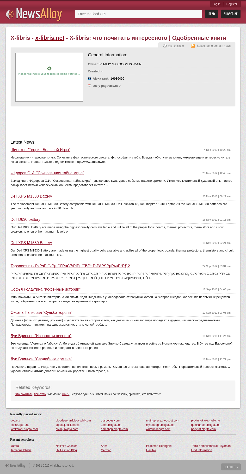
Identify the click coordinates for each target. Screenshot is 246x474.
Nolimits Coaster (66, 446)
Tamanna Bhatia (21, 450)
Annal (104, 446)
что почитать (23, 394)
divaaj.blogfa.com (67, 429)
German (106, 450)
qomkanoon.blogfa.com (206, 425)
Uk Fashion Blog (66, 450)
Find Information (201, 450)
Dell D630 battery (25, 220)
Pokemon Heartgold (159, 446)
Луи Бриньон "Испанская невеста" (41, 336)
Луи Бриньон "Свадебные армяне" (41, 359)
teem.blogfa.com (111, 425)
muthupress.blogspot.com (162, 420)
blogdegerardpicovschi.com (73, 420)
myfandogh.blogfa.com (160, 425)
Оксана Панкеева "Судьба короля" (41, 313)
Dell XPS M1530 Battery (31, 243)
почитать (40, 394)
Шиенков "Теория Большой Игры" (40, 150)
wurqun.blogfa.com (158, 429)
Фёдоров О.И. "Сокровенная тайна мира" (47, 173)
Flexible (151, 450)
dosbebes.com (110, 420)
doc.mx (15, 420)
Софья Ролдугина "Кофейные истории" (45, 289)
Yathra (15, 446)
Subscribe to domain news (214, 45)
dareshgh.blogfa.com (114, 429)
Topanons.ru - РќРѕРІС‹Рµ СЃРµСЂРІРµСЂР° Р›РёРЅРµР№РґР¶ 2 (70, 266)
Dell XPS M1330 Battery (31, 196)
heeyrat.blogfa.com (203, 429)
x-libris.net (49, 38)
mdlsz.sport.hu (20, 425)
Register (231, 4)
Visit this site (176, 45)
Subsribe (231, 14)
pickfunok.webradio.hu (205, 420)
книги (65, 394)
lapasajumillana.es (68, 425)
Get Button (231, 466)
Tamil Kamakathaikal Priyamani (211, 446)
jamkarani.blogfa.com (24, 429)
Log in (217, 4)
